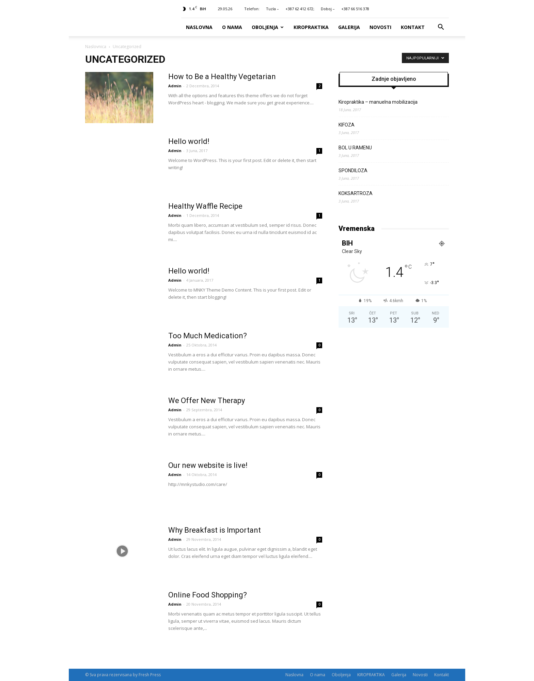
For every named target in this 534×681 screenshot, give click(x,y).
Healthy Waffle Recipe (205, 206)
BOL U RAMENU (355, 147)
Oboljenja (268, 27)
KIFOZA (347, 125)
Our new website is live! (208, 465)
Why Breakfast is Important (214, 530)
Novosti (380, 27)
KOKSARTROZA (356, 193)
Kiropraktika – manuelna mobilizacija (378, 102)
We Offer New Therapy (206, 400)
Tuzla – (272, 8)
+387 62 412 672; (299, 8)
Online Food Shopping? (207, 595)
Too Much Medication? (207, 335)
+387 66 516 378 (355, 8)
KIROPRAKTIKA (311, 27)
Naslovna (199, 27)
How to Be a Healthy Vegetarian (222, 76)
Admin (175, 85)
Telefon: (252, 8)
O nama (232, 27)
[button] (441, 27)
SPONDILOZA (353, 170)
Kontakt (413, 27)
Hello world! (188, 141)
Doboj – (328, 8)
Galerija (349, 27)
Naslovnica (95, 46)
